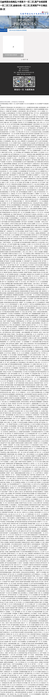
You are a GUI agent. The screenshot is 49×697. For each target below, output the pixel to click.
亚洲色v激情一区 (29, 467)
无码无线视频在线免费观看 (24, 441)
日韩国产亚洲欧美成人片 (25, 587)
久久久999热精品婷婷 (30, 433)
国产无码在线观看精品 (28, 238)
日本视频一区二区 (6, 203)
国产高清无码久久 (7, 178)
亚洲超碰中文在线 (8, 116)
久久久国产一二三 (4, 637)
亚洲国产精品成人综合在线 (29, 579)
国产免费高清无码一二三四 (6, 654)
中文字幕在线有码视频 (37, 611)
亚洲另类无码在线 (8, 246)
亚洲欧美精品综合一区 (21, 321)
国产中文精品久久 (6, 497)
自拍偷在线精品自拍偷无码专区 (11, 302)
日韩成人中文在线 (7, 371)
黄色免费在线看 (38, 459)
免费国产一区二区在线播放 (25, 302)
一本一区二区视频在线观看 (40, 377)
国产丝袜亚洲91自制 (41, 143)
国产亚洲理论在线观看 (42, 317)
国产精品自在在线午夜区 (10, 206)
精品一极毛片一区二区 (14, 392)
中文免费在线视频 (34, 413)
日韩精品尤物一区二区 (17, 600)
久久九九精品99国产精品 (22, 561)
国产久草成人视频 (20, 276)
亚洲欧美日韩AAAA (13, 431)
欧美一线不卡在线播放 (12, 122)
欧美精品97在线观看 (16, 173)
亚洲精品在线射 (9, 463)
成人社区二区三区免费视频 (18, 557)
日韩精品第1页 (28, 414)
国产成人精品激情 (31, 143)
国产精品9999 (16, 617)
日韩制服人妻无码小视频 (31, 225)
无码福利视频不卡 (22, 146)
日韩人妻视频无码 (16, 324)
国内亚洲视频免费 (39, 643)
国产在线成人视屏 (30, 257)
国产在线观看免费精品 (34, 622)
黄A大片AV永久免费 (6, 576)
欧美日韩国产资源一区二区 (37, 218)
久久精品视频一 (37, 221)
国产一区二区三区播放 (16, 519)
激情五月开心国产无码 (26, 531)
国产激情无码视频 (9, 384)
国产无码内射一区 (43, 422)
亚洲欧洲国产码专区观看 (7, 512)
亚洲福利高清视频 (24, 291)
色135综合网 (26, 248)
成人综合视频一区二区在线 (28, 173)
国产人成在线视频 (11, 362)
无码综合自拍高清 (33, 263)
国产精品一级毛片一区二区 (18, 377)
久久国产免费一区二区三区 (6, 604)
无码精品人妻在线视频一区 (27, 347)
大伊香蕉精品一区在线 (35, 559)
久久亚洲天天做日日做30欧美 (19, 669)
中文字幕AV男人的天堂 (33, 561)
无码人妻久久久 (44, 323)
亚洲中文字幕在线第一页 (14, 471)
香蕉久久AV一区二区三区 (23, 405)
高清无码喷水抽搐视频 (23, 504)
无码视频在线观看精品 (10, 216)
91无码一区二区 (26, 195)
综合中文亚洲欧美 (36, 424)
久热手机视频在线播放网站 (23, 309)
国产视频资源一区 (11, 381)
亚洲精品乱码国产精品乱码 (35, 369)
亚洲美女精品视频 (17, 604)
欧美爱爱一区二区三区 (18, 306)
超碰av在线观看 (16, 270)
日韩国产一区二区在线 (28, 654)
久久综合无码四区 (44, 441)
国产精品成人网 (43, 458)
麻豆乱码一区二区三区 (43, 439)
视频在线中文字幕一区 (40, 624)
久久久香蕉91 (12, 131)
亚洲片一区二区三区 (24, 240)
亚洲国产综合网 (5, 317)
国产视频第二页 (18, 611)
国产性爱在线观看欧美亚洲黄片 (15, 364)
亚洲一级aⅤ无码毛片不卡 (38, 120)
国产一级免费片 (3, 444)
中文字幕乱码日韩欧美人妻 (10, 660)
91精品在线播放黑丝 (30, 386)
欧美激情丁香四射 (33, 593)
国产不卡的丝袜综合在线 (16, 238)
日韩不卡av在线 (20, 118)
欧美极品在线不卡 (34, 534)
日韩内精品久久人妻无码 (28, 463)
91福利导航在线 (38, 525)
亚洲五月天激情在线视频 (42, 268)
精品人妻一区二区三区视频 (34, 671)
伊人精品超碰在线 (30, 141)
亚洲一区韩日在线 (26, 456)
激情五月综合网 (32, 547)
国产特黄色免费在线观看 (12, 128)
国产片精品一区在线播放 (40, 686)
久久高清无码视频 (7, 613)
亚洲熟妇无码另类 (25, 542)
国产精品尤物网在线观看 (32, 315)
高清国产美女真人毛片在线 (39, 272)
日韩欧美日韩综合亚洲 (17, 579)
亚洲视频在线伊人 (36, 165)
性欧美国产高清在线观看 (15, 542)
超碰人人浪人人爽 (42, 617)
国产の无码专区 (32, 210)
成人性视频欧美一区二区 (37, 499)
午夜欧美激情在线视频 (39, 557)
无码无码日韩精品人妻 (8, 225)
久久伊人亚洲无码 (8, 300)
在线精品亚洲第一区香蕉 (13, 358)
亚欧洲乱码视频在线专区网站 (11, 287)
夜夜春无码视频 (25, 236)
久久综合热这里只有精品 (36, 131)
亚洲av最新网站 (31, 649)
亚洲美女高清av (13, 452)
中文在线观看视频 (22, 171)
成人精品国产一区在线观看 (34, 366)
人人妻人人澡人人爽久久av (27, 251)
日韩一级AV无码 (32, 682)
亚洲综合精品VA (25, 205)
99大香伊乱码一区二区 (25, 218)
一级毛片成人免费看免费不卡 (31, 201)
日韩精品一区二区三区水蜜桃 (9, 354)
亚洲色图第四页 (26, 600)
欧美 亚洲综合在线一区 (17, 178)
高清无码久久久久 (25, 208)
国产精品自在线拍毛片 (27, 409)
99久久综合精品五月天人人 (32, 549)
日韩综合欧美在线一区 (11, 109)
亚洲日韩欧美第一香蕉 (23, 111)
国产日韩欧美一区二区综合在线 (34, 607)
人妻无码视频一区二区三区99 (39, 206)
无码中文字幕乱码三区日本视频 (20, 682)
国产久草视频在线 (6, 469)
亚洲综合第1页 (36, 163)
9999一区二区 (21, 373)
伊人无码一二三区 (16, 158)
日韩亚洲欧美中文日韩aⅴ (39, 553)
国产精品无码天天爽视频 (18, 116)
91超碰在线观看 (12, 188)
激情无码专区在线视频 (29, 606)
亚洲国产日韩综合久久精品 (20, 589)
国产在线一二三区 (4, 424)
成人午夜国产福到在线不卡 (17, 214)
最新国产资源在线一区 (16, 480)
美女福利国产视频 (34, 626)
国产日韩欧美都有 (38, 298)
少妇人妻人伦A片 (35, 381)
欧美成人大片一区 (30, 473)
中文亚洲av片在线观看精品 (14, 313)
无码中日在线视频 (35, 392)
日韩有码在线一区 (16, 126)
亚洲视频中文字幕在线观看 (29, 266)
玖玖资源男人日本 (38, 274)
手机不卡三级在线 (23, 533)
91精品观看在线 (10, 281)
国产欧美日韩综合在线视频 (28, 493)
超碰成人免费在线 (7, 266)
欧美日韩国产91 (41, 169)
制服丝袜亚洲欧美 (33, 621)
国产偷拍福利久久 (27, 159)
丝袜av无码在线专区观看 (15, 375)
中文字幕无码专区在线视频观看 (7, 394)
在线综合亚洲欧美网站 (42, 311)
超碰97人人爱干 (5, 182)
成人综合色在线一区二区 (42, 210)
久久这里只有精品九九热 (7, 615)
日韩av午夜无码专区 (11, 308)
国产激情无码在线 (28, 491)
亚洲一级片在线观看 (12, 373)
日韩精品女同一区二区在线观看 (11, 671)
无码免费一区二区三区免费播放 (40, 443)
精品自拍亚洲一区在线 (37, 444)
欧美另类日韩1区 (13, 540)
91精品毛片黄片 (3, 549)
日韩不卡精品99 (7, 557)
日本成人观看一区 (7, 173)
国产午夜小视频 (42, 594)
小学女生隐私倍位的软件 (16, 544)
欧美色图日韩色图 (19, 293)
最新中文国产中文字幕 (7, 152)
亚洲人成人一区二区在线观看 (34, 489)
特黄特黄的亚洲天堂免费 (35, 504)
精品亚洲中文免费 (31, 336)
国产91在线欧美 (5, 223)
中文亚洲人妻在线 (6, 523)
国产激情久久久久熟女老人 (36, 229)
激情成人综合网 (12, 555)
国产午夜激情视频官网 (31, 651)
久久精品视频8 (22, 274)
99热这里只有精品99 (20, 407)
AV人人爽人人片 (34, 115)
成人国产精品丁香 (12, 265)
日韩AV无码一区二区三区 (36, 195)
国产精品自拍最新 (18, 279)
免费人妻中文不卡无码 (24, 634)
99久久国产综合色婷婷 (22, 694)
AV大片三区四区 (34, 420)
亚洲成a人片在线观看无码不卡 (23, 499)
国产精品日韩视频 (40, 667)
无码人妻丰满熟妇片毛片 (20, 289)
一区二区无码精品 (17, 152)
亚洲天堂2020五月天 (33, 199)
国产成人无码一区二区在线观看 (15, 574)
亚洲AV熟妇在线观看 (23, 210)
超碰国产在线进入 (7, 664)
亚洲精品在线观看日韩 (17, 248)
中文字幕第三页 (33, 405)
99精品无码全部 (45, 504)
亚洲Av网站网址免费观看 (36, 208)
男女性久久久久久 (23, 128)
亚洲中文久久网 (16, 531)
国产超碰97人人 (37, 351)
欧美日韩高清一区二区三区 (39, 124)
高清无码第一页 (38, 330)
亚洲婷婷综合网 (43, 197)
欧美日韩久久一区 (4, 137)
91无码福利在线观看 (40, 690)
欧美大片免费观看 (37, 409)
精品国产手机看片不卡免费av (31, 231)
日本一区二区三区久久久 (23, 621)
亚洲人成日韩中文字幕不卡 (33, 326)
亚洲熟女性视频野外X (7, 409)
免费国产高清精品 (28, 283)
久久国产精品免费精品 (11, 186)
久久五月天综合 (7, 353)
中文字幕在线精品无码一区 (29, 570)
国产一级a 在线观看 (29, 656)
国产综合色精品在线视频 (10, 563)
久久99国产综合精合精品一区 (25, 424)
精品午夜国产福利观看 (24, 115)
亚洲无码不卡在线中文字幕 (41, 173)
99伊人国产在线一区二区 (35, 328)
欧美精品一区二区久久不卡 (6, 236)
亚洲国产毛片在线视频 (30, 118)
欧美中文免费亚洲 (4, 398)
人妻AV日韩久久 (36, 283)
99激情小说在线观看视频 (25, 458)
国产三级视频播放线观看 (35, 313)
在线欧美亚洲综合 (27, 446)
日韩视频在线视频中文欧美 (14, 169)
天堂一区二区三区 (27, 259)
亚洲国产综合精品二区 (8, 489)
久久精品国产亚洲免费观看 (17, 606)
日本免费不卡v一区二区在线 (32, 300)
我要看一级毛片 (42, 137)
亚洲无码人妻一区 (35, 234)
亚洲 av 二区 (35, 488)
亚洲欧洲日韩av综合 (27, 203)
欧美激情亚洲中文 (27, 574)
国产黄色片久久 (3, 594)
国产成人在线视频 (12, 339)
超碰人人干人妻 (15, 420)
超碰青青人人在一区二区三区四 (34, 461)
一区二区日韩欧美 (27, 130)
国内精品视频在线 (15, 291)
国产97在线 (11, 379)
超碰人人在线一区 (12, 199)
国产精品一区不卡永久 (34, 113)
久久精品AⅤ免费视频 (5, 283)
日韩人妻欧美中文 (30, 362)
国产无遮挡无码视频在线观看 (34, 533)
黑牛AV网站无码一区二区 (33, 281)
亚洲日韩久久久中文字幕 (8, 165)
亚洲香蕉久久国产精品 (33, 422)
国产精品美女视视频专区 (13, 585)
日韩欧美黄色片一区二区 (30, 148)
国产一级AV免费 (21, 265)
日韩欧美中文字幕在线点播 (6, 107)
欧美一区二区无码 (6, 480)
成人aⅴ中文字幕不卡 (30, 265)
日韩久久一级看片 (4, 653)
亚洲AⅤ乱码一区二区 (41, 364)
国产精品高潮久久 (32, 128)
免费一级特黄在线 (25, 619)
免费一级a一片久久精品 (34, 176)
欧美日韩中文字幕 (25, 645)
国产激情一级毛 (39, 139)
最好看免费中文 (27, 696)
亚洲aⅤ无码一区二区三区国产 (39, 182)
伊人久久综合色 (41, 240)
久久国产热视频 (3, 221)
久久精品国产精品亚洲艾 (7, 167)
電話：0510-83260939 (24, 68)
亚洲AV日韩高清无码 (29, 343)
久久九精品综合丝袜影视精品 (9, 649)
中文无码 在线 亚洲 (28, 306)
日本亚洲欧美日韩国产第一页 (38, 431)
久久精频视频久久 (30, 416)
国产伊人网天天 (3, 643)
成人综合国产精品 (18, 446)
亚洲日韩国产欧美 (16, 409)
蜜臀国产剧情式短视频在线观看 (34, 289)
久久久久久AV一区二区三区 (34, 368)
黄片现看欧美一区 (7, 656)
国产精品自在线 (14, 210)
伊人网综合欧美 (38, 416)
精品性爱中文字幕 (41, 394)
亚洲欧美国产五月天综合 (19, 225)
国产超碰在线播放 (15, 624)
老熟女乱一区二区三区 (16, 193)
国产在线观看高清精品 (11, 219)
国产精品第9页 (6, 609)
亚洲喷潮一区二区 (25, 418)
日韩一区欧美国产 (31, 139)
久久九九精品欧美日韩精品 (40, 238)
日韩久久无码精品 (44, 600)
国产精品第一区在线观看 (9, 261)
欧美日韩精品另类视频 (40, 688)
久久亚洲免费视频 (43, 281)
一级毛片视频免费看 (25, 332)
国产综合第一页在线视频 (27, 221)
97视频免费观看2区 (21, 591)
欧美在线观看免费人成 (20, 686)
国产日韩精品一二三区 (24, 150)
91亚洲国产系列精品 (18, 167)
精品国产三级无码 (15, 581)
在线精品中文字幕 (37, 261)
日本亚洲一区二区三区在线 (15, 602)
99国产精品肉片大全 (32, 156)
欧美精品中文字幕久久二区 (35, 480)
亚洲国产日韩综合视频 (27, 193)
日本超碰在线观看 (39, 349)
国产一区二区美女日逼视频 (39, 604)
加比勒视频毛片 (26, 399)
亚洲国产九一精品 (32, 191)
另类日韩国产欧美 (42, 628)
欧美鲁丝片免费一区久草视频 (41, 602)
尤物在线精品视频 (12, 643)
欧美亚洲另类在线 (39, 186)
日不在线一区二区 (28, 206)
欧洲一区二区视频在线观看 (6, 516)
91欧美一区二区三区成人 (20, 281)
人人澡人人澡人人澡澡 (7, 190)
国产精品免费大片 (4, 115)
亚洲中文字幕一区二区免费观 (15, 437)
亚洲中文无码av (10, 495)
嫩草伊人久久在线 (7, 420)
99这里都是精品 (42, 107)
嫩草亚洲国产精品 (44, 296)
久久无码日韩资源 (15, 448)
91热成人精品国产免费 (30, 116)
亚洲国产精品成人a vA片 (12, 553)
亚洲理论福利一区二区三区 (33, 514)
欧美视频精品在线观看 (15, 401)
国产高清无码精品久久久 (28, 469)
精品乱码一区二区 (8, 546)
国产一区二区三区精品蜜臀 (24, 212)
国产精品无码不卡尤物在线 (30, 214)
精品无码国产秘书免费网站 (16, 388)
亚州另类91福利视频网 (9, 467)
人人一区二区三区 (39, 463)
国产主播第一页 (20, 529)
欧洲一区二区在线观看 (8, 647)
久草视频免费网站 (16, 323)
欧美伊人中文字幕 (32, 180)
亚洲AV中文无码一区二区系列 (16, 233)
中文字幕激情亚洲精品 (17, 371)
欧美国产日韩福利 (38, 429)
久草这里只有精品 (26, 484)
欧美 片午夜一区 (27, 546)
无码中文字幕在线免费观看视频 (14, 399)
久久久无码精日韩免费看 (28, 602)
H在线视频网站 (20, 308)
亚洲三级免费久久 (11, 518)
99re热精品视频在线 (10, 113)
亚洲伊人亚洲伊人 (35, 506)
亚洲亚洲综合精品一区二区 (28, 345)
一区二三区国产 (36, 379)
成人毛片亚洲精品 (36, 446)
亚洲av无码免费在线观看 (20, 596)
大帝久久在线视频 (13, 171)
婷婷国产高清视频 (22, 255)
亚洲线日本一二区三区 (25, 392)
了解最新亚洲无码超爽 (31, 540)
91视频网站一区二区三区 (17, 666)
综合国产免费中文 (27, 544)
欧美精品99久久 (33, 645)
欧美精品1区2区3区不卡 (27, 184)
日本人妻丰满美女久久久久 (19, 107)
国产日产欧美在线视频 (25, 234)
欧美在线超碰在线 (36, 544)
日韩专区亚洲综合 (25, 401)
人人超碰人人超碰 (13, 461)
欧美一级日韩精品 (44, 503)
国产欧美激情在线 (21, 109)
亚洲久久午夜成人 (13, 639)
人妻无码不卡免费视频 (14, 180)
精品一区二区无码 (36, 508)
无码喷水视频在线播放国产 (26, 124)
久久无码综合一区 (42, 152)
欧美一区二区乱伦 (25, 411)
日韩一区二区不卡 (43, 527)
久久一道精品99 (27, 165)
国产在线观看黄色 (17, 516)
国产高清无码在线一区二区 (33, 171)
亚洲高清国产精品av (20, 688)
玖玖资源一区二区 (10, 416)
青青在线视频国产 (24, 176)
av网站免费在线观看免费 (20, 692)
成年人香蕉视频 (18, 454)
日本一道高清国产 (9, 570)
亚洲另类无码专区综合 (22, 478)
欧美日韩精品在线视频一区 (18, 656)
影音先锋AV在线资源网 (34, 133)
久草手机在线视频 (21, 555)
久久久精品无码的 (30, 686)
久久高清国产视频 (42, 619)
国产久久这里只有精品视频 (41, 141)
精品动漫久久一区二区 (27, 636)
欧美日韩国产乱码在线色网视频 (31, 293)
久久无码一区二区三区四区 (16, 182)
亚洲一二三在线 (21, 609)
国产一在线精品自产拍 (9, 231)
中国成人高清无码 (13, 435)
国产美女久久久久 (29, 377)
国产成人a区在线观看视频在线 (14, 205)
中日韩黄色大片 (13, 439)
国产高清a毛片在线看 (40, 519)
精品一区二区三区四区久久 (11, 328)
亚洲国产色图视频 (9, 229)
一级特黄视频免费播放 (17, 159)
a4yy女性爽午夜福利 (11, 598)
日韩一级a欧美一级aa (12, 694)
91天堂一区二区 (8, 201)
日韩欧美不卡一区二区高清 (34, 495)
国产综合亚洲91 (42, 319)
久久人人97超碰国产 (43, 231)
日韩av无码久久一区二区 (13, 135)
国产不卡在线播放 (24, 358)
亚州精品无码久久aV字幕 (6, 324)
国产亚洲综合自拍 (7, 332)
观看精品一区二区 (16, 353)
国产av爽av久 (5, 411)
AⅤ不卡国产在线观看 (12, 244)
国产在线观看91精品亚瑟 (12, 274)
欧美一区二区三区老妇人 (29, 233)
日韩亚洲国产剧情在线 (35, 634)
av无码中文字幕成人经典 (15, 223)
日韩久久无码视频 (38, 251)
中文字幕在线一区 (40, 266)
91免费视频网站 (44, 531)
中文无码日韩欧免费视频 (26, 551)
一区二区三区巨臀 (15, 133)
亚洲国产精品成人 (11, 429)
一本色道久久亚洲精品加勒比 (40, 246)
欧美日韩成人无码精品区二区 (24, 583)
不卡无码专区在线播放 (22, 422)
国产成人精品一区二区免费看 (29, 317)
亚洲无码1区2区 (20, 476)
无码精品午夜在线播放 (21, 474)
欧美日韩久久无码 (36, 279)
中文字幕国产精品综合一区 (15, 195)
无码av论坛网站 (40, 158)
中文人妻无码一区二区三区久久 (32, 276)
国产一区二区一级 (27, 388)
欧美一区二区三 (12, 529)
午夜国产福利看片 (16, 572)
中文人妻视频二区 (29, 557)
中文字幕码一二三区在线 (21, 285)
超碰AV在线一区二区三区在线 (25, 360)
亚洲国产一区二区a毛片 (14, 637)
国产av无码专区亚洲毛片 (36, 354)
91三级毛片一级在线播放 (23, 563)
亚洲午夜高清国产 (4, 533)
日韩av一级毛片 (5, 622)
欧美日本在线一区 (29, 529)
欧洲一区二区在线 (7, 403)
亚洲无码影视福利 (42, 263)
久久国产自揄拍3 (33, 675)
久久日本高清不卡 (28, 538)
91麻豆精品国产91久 (13, 175)
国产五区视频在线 (25, 137)
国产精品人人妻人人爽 (32, 321)
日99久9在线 (20, 525)
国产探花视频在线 (23, 191)
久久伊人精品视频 (39, 454)
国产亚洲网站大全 (30, 690)
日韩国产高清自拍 (22, 461)
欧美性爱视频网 (30, 669)
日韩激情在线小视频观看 (36, 518)
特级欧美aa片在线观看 (18, 272)
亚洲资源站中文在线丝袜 (41, 308)
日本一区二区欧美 (27, 611)
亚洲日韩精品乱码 (11, 139)
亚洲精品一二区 (35, 197)
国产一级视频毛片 (32, 135)
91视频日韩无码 (23, 135)
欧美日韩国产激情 (29, 351)
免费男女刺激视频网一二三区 (10, 662)
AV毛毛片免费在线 (10, 315)
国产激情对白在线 (7, 413)
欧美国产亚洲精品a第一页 (36, 126)
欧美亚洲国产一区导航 (13, 536)
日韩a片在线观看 (36, 531)
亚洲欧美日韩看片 (28, 443)
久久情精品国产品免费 (22, 450)
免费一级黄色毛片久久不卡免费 (25, 677)
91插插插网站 (25, 278)
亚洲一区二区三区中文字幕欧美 (19, 366)
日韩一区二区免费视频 (43, 593)
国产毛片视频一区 (27, 182)
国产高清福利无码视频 (17, 576)
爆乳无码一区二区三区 (28, 525)
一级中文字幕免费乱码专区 (29, 178)
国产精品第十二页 (18, 647)
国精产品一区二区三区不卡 (11, 486)
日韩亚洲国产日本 (28, 261)
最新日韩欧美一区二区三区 (39, 476)
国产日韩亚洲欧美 (44, 234)
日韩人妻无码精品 (33, 628)
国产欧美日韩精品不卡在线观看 (30, 319)
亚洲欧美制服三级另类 (23, 435)
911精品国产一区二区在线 (21, 510)
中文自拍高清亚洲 (25, 471)
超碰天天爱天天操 (8, 306)
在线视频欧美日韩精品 (28, 459)
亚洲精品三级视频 (41, 405)
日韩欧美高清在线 (39, 347)
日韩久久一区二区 (37, 360)
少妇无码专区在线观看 (9, 508)
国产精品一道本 (14, 191)
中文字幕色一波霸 (9, 589)
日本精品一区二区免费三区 (6, 319)
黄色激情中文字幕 (40, 474)
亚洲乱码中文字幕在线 (15, 338)
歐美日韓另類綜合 (19, 538)
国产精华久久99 (41, 278)
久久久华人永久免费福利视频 (18, 250)
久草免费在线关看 (22, 326)
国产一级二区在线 (22, 452)
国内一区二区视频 (44, 392)
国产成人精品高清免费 (37, 647)
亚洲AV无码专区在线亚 (15, 622)
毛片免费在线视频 (31, 641)
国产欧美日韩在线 (32, 521)
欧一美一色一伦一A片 (22, 514)
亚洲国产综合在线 (25, 169)
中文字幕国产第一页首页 (35, 358)
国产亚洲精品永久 (36, 574)
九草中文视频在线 (30, 349)
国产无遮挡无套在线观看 (16, 203)
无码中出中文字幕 (4, 639)
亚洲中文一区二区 (24, 628)
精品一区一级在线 (43, 356)
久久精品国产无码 (6, 581)
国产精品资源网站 (36, 536)
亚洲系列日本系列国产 (19, 433)
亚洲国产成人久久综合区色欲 (38, 242)
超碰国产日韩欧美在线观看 (17, 443)
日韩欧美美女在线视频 (16, 184)
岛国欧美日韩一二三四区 (36, 309)
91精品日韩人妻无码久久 (18, 673)
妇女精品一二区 (19, 341)
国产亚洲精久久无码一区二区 (32, 681)
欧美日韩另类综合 (33, 236)
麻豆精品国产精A (22, 540)
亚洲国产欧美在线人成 (11, 476)
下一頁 (26, 59)
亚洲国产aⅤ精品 (39, 384)
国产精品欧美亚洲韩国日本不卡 (17, 330)
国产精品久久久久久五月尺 (24, 506)
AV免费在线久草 (6, 456)
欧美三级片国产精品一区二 (13, 675)
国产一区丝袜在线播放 (20, 651)
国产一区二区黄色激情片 (20, 296)
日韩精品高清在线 (14, 568)
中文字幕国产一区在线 (36, 613)
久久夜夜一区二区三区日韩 (32, 244)
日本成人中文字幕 (25, 126)
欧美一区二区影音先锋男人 (25, 568)
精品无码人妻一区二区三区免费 (22, 534)
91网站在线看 (14, 667)
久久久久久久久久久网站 (33, 219)
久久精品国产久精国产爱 (27, 564)
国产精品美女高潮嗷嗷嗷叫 (36, 401)
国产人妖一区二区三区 (16, 456)
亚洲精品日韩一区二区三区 (17, 497)
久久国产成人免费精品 (26, 323)
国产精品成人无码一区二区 (30, 167)
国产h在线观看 (30, 452)
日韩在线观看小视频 (37, 341)
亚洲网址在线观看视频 (8, 336)
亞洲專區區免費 (6, 214)
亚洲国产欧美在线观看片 (24, 431)
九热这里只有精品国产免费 (11, 607)
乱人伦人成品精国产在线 (18, 190)
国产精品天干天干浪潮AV (39, 538)
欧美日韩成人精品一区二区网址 (23, 381)
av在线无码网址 (24, 313)
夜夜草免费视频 (7, 163)
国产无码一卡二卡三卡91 (37, 324)
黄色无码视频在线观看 (30, 216)
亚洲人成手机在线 (10, 343)
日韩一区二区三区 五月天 (8, 534)
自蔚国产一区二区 (40, 336)
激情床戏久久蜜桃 (16, 208)
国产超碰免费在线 (33, 585)
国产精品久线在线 (30, 643)
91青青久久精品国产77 (11, 591)
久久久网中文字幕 (19, 268)
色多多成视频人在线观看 (42, 216)
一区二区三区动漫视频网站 (34, 694)
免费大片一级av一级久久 (10, 525)
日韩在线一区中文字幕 (17, 403)
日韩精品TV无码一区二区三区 (9, 684)
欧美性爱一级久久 (15, 458)
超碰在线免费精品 (36, 323)
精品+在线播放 (8, 493)
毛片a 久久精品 (25, 480)
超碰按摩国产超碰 (40, 154)
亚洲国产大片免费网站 (36, 456)
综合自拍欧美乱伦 (42, 225)
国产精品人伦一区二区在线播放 (30, 594)
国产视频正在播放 (32, 426)
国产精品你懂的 (7, 645)
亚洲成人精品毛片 (21, 690)
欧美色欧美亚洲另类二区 (9, 351)
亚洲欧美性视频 (10, 454)
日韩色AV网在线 (36, 566)
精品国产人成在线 (28, 379)
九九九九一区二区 (40, 523)
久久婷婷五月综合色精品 (10, 118)
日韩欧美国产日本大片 (40, 253)
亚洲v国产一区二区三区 (9, 130)
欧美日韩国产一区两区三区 (8, 491)
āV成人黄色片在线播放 (39, 184)
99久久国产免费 (31, 630)
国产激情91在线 (28, 673)
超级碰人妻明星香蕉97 (41, 233)
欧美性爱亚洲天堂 (6, 133)
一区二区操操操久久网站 (28, 253)
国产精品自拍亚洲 (31, 146)
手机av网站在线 (19, 334)
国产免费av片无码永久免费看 (28, 223)
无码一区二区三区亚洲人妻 (22, 263)
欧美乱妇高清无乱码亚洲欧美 (28, 572)
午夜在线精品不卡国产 (22, 426)
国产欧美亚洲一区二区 (42, 135)
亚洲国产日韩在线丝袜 (32, 255)
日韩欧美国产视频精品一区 (23, 354)
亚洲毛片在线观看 (33, 240)
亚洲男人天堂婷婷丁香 (8, 197)
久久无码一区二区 (27, 664)
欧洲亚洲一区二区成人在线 (21, 311)
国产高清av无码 (34, 356)
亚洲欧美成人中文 (22, 607)
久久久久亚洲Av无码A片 (32, 662)
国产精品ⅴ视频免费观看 (9, 501)
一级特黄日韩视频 (38, 654)
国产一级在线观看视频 (8, 414)
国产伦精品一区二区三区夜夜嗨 (35, 285)
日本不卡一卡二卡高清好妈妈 (17, 148)
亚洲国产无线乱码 (10, 651)
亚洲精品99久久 (6, 519)
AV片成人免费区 (24, 180)
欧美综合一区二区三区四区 (10, 583)
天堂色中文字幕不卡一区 (26, 444)
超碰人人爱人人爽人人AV (39, 122)
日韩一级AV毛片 (18, 512)
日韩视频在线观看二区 (20, 315)
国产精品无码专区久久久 (33, 653)
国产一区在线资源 (16, 626)
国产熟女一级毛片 (32, 311)
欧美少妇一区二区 (39, 250)
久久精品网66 (31, 186)
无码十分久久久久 (44, 133)
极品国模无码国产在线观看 (11, 360)
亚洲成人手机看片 (11, 334)
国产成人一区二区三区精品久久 (28, 158)
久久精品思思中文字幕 (35, 353)
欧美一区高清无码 (6, 458)
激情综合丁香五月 (4, 529)
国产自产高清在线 (17, 636)
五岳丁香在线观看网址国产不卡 (14, 484)
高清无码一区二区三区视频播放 (25, 122)
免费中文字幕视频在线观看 (32, 407)
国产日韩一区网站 (10, 268)
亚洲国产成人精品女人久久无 (15, 253)
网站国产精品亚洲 (8, 272)
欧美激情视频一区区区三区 (40, 469)
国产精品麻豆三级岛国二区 (10, 386)
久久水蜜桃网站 (44, 514)
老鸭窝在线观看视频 (6, 250)
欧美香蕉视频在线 (11, 285)
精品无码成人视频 (6, 238)
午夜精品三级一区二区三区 (12, 634)
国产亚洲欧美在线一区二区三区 (18, 154)
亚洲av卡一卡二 (24, 622)
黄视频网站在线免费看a (18, 294)
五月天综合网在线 (31, 684)
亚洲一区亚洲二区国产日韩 (8, 527)
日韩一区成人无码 (7, 666)
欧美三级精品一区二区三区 (38, 568)
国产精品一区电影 (4, 551)
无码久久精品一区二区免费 (6, 270)
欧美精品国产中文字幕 (10, 263)
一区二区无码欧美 (36, 294)
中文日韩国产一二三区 (42, 651)
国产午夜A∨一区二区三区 (10, 499)
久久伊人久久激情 (20, 429)
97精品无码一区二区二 (10, 474)
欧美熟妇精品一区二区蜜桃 (29, 364)
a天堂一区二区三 (17, 418)
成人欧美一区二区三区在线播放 (24, 120)
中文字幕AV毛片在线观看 (29, 371)
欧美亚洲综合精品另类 (30, 384)
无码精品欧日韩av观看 (7, 682)
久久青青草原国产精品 (22, 653)
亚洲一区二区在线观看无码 (38, 302)
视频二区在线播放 (21, 244)
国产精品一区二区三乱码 (36, 418)
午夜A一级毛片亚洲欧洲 (28, 454)
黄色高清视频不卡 (23, 156)
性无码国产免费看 (29, 429)
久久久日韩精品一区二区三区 (22, 547)
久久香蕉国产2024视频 (26, 338)
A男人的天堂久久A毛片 (40, 437)
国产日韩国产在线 (18, 197)
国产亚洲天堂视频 (15, 124)
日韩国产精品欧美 (19, 165)
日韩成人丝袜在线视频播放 (21, 495)
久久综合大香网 (33, 169)
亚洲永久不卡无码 (20, 351)
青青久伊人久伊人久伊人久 (6, 636)
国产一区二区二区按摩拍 (41, 433)
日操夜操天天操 (30, 274)
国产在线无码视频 (41, 596)
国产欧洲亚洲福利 (13, 677)
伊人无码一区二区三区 (36, 465)
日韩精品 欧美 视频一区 (18, 201)
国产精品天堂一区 (40, 386)
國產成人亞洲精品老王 (25, 613)
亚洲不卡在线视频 (16, 332)
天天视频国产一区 (23, 396)
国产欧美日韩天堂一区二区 (32, 555)
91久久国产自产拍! (35, 484)
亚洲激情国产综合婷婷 (42, 547)
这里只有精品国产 (18, 298)
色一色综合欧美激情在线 (30, 190)
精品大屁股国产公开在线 (7, 566)
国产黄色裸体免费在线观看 (19, 300)
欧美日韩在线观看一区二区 (31, 428)
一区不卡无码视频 (16, 390)
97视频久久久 (20, 206)
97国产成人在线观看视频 (35, 304)
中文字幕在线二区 (22, 662)
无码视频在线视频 (23, 671)
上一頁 (22, 59)
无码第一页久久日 (7, 159)
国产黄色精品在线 (35, 441)
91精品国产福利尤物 (6, 600)
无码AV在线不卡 (27, 403)
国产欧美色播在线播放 (26, 488)
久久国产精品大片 (39, 656)
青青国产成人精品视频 (14, 398)
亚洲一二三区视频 (12, 549)
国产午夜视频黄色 (26, 152)
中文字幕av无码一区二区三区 (22, 131)
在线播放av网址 (41, 675)
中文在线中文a (9, 161)
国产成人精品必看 (38, 677)
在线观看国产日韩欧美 (32, 439)
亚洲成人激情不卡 (34, 248)
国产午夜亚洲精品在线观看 (21, 527)
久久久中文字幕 (25, 413)
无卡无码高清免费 (23, 523)
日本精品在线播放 (10, 521)
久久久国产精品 (15, 176)
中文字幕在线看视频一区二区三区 (22, 229)
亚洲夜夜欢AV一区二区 (16, 469)
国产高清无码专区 (41, 191)
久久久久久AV (39, 223)
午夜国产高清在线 (27, 279)
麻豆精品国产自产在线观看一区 (39, 388)
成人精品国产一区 (31, 692)
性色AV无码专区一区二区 (27, 246)
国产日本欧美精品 (17, 493)
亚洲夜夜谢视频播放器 (22, 186)
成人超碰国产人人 (36, 175)
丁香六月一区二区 (25, 270)
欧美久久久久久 (40, 576)
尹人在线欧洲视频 (7, 377)
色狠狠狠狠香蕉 (10, 293)
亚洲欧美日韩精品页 (13, 396)
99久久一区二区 (10, 679)
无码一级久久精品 (6, 291)
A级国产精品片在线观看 (11, 326)
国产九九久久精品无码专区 (39, 398)
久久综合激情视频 (16, 645)
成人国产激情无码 (42, 585)
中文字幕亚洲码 (8, 531)
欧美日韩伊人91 (41, 214)
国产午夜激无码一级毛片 (36, 332)
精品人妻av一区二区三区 (41, 362)
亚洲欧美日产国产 (20, 681)
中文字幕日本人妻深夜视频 (22, 113)
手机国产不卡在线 (6, 624)
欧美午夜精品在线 (39, 660)
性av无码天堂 (14, 212)
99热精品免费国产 (43, 549)
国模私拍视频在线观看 (20, 473)
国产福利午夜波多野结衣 (41, 371)
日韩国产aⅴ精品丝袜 (26, 324)
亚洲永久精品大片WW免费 (11, 578)
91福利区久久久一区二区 (32, 578)
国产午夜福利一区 (38, 482)
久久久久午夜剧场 (42, 450)
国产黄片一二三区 (36, 664)
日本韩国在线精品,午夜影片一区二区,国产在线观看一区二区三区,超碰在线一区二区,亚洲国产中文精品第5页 (23, 5)
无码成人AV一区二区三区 (37, 212)
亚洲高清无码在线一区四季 (38, 130)
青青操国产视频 (31, 523)
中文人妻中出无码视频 (22, 649)
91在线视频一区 (15, 613)
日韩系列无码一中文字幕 (38, 414)
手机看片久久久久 (42, 156)
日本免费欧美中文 (33, 617)
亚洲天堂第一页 (16, 236)
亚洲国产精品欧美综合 (20, 416)
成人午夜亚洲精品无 (21, 362)
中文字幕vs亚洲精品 (19, 231)
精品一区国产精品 (31, 474)
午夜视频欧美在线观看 (23, 328)
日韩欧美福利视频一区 (33, 527)
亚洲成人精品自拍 (29, 383)
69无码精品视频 (3, 169)
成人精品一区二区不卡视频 (16, 317)
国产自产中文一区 (30, 679)
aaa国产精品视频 (31, 615)
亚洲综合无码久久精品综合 (41, 637)
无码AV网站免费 (5, 568)
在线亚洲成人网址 (19, 394)
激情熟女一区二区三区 (15, 488)
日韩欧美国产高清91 (38, 383)
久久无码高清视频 (19, 508)
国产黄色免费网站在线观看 (20, 336)
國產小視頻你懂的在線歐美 (16, 283)
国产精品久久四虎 (24, 133)
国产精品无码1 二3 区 (34, 111)
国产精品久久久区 (24, 617)
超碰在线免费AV (41, 540)
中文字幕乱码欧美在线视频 (8, 311)
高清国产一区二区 (30, 688)
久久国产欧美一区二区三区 (28, 437)
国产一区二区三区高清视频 (20, 615)
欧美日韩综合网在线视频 (14, 251)
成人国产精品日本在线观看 (17, 632)
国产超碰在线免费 (11, 276)
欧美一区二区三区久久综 (23, 188)
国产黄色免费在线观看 (25, 242)
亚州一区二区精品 (18, 570)
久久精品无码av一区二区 (24, 287)
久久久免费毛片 (11, 688)
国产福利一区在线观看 (42, 167)
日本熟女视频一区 (21, 257)
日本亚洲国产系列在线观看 (27, 390)
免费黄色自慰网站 (8, 418)
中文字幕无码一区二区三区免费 (36, 435)
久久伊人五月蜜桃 (4, 506)
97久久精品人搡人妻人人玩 (38, 639)
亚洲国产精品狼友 (28, 272)
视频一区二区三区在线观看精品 (40, 636)
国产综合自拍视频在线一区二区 (24, 339)
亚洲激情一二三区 (10, 611)
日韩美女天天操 (6, 628)
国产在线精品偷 (40, 684)
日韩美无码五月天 (23, 368)
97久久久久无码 (38, 669)
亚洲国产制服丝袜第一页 (19, 349)
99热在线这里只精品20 (38, 203)
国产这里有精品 (27, 508)
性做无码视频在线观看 (19, 384)
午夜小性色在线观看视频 (40, 343)
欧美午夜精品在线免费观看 (14, 221)
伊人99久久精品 (7, 176)
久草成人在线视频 (21, 549)
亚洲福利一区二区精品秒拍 (31, 373)
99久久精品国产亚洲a (33, 478)
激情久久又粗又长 (19, 491)
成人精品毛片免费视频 (41, 146)
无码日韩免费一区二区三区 (40, 512)
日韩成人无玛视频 (4, 218)
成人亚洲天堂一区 (9, 433)
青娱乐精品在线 (12, 145)
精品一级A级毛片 (13, 641)
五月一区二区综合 (26, 375)
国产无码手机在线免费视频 (37, 583)
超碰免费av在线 (43, 276)
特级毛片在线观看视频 (39, 109)
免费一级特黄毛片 (43, 291)
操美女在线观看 (14, 609)
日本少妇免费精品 (22, 641)
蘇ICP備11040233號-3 (26, 74)
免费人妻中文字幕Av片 (15, 559)
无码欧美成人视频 (31, 154)
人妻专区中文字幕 (30, 609)
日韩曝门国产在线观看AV (12, 111)
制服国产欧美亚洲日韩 (17, 266)
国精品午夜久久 (29, 109)
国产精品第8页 (6, 210)
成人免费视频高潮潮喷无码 (41, 516)
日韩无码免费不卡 (34, 137)
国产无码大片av (35, 551)
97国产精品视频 (5, 330)
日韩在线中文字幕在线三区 (25, 536)
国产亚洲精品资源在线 (5, 212)
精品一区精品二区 (13, 506)
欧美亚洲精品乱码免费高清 (6, 278)
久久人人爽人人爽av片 (11, 478)
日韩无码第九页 (10, 279)
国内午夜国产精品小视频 (41, 692)
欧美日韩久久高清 (12, 658)
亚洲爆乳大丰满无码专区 (14, 137)
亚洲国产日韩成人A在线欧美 (20, 143)
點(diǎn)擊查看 (3, 30)
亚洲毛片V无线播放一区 (36, 542)
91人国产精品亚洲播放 (37, 339)
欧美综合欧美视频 (28, 632)
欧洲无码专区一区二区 (21, 684)
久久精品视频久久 (41, 190)
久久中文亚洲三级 (6, 368)
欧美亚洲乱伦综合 (43, 534)
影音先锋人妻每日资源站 (17, 259)
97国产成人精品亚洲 (35, 399)
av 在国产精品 (12, 341)
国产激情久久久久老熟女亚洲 (30, 666)
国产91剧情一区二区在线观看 (27, 637)
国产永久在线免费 (22, 578)
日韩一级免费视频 (20, 216)
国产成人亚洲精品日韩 (30, 667)
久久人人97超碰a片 (27, 566)
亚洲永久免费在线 (29, 330)
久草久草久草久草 (40, 589)
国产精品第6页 (40, 128)
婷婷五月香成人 (31, 501)
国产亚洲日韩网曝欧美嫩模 (38, 145)
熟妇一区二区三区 (42, 373)
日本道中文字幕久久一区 (41, 630)
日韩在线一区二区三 (34, 188)
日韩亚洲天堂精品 (39, 679)
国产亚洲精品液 (35, 458)
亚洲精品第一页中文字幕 (17, 163)
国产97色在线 (40, 426)
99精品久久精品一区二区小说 (25, 639)
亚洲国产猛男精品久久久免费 (23, 518)
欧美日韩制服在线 (8, 294)
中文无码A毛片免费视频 (11, 593)
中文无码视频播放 (4, 180)
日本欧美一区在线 (4, 233)
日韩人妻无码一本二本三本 (42, 570)
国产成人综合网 (23, 630)
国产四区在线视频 (27, 197)
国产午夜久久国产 (40, 649)
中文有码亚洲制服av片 (14, 218)
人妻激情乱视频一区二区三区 (38, 403)
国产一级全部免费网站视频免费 (24, 145)
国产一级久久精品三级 (5, 259)
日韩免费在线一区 (40, 501)
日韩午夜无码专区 (24, 448)
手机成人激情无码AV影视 (28, 516)
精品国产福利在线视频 (25, 581)
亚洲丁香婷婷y (34, 152)
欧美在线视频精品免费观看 (33, 296)
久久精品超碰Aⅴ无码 (20, 467)
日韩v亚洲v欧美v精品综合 (34, 510)
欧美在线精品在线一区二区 (11, 146)
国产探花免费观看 (17, 161)
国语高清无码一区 (7, 323)
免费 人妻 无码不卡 (24, 304)
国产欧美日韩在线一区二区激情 (15, 594)
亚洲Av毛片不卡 (17, 564)
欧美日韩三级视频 (21, 660)
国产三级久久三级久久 (7, 673)
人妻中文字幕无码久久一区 (10, 450)
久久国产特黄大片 (39, 473)
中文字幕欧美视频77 (18, 319)
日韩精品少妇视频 (15, 628)
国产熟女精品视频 (40, 116)
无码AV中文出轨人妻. (14, 630)
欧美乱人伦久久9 (29, 476)
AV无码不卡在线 (42, 428)
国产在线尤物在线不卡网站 (29, 576)
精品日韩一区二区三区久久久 (40, 306)
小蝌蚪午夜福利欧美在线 (11, 120)
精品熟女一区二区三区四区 (27, 482)
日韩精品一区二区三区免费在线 (13, 482)
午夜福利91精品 (45, 634)
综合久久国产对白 (27, 647)
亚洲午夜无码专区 (33, 598)
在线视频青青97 (3, 313)
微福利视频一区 (19, 261)
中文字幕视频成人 (16, 619)
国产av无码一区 (3, 536)
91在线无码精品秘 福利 (8, 446)
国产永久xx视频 (16, 246)
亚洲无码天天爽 (14, 523)
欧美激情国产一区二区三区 (26, 398)
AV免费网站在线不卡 (11, 561)
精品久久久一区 (19, 130)
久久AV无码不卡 (37, 673)
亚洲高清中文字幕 (9, 564)
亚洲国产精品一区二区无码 (8, 547)
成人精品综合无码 (22, 439)
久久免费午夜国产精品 (23, 369)
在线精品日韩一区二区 (17, 459)
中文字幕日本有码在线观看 (37, 587)
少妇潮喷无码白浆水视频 (32, 107)
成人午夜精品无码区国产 (41, 493)
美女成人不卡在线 (4, 602)
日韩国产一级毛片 (10, 473)
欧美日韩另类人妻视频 (13, 503)
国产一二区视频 (9, 349)
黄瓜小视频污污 (5, 356)
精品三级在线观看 (6, 544)
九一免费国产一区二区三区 (39, 193)
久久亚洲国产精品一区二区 (30, 334)
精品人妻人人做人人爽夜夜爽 (18, 141)
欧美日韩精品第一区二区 (15, 356)
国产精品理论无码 (4, 441)
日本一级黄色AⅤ (38, 529)
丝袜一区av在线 (20, 428)
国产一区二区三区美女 (31, 596)
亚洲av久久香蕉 (39, 118)
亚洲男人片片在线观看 (37, 497)
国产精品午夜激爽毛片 (38, 491)
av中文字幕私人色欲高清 (22, 199)
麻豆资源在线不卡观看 (15, 227)
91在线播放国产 (3, 135)
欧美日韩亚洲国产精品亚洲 (30, 394)
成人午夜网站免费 (38, 161)
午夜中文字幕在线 (10, 538)
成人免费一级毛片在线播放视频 (39, 338)
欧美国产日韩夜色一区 (35, 411)
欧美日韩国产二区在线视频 (25, 175)
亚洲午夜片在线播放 (16, 413)
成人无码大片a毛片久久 (19, 414)
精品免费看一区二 (6, 448)
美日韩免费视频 (12, 426)
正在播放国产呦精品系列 (12, 156)
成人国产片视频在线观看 (28, 161)
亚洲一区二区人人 (17, 278)
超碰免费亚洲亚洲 (44, 113)
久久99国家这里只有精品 (34, 396)
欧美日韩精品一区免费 (21, 139)
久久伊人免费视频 (15, 234)
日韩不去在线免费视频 (17, 664)
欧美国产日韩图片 (13, 255)
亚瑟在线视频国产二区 (9, 510)
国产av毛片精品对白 (40, 606)
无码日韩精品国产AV (14, 304)
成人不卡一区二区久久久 (41, 345)
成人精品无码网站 (13, 441)
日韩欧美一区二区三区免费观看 (39, 486)
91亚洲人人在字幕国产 (28, 298)
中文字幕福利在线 (11, 407)
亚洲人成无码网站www (23, 593)
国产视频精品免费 (18, 463)
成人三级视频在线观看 (35, 150)
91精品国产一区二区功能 (13, 444)
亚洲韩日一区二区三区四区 (10, 428)
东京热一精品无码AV (14, 115)
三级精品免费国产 (30, 660)
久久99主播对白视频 (40, 591)
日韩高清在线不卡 (28, 163)
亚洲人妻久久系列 (30, 250)
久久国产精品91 (28, 497)
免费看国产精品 (10, 289)
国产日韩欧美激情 (20, 383)
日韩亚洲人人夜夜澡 (32, 450)
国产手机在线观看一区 (10, 383)
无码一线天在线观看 (18, 654)
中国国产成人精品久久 (22, 219)
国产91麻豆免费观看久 (30, 308)
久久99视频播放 (14, 368)
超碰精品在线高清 (10, 296)
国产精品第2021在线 (33, 291)
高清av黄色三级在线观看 (42, 178)
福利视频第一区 (27, 341)
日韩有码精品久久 (14, 587)
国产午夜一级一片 (38, 452)
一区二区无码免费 (15, 242)
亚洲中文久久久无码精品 (28, 512)
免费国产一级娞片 (19, 343)
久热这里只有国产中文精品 (40, 390)
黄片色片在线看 (39, 265)
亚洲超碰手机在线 (31, 591)
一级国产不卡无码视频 (13, 150)
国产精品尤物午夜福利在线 (21, 521)
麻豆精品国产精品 (4, 175)
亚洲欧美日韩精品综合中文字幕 (37, 287)
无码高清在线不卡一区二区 (10, 257)
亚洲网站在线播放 (4, 504)
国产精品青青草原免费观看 (41, 257)
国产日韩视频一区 (44, 219)
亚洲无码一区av (43, 396)
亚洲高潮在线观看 (24, 585)
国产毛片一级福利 (21, 386)
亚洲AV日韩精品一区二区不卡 (23, 465)
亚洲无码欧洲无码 (34, 270)
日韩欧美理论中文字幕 (39, 227)
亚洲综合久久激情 (25, 626)
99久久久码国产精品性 (35, 471)
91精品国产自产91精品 (5, 443)
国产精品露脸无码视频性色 (22, 598)
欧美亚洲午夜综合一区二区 (6, 143)
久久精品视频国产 (14, 240)
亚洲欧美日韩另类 (25, 559)
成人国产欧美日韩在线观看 (20, 489)
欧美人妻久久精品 (36, 259)
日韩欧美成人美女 (35, 600)
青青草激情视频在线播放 (6, 572)
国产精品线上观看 (36, 159)
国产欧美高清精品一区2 (11, 369)
